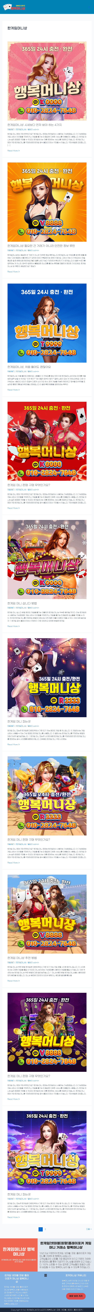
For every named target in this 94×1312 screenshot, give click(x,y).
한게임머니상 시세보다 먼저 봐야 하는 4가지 (34, 125)
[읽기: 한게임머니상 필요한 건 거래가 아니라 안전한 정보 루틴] (47, 202)
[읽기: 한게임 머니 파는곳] (47, 677)
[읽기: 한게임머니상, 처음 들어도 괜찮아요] (47, 323)
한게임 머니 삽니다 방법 (22, 603)
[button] (46, 1275)
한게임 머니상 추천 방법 (22, 958)
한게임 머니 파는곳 (19, 721)
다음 (89, 1229)
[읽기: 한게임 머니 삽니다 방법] (47, 559)
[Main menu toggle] (89, 7)
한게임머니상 (21, 129)
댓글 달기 (10, 129)
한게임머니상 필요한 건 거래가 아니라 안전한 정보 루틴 (41, 245)
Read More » (13, 150)
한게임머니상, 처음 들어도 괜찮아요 (29, 367)
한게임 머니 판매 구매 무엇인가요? (28, 485)
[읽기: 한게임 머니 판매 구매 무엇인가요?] (47, 441)
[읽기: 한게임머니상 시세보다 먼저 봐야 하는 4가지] (47, 81)
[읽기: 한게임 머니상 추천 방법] (47, 914)
